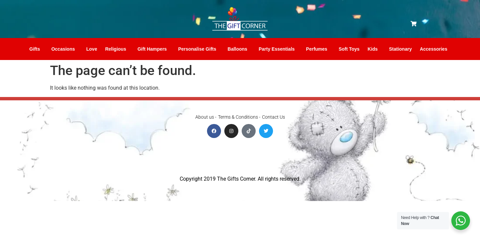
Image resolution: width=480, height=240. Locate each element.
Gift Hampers (153, 49)
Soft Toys (349, 49)
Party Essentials (278, 49)
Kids (374, 49)
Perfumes (318, 49)
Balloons (239, 49)
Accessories (435, 49)
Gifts (36, 49)
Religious (117, 49)
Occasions (64, 49)
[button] (414, 23)
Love (91, 49)
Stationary (400, 49)
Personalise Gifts (198, 49)
